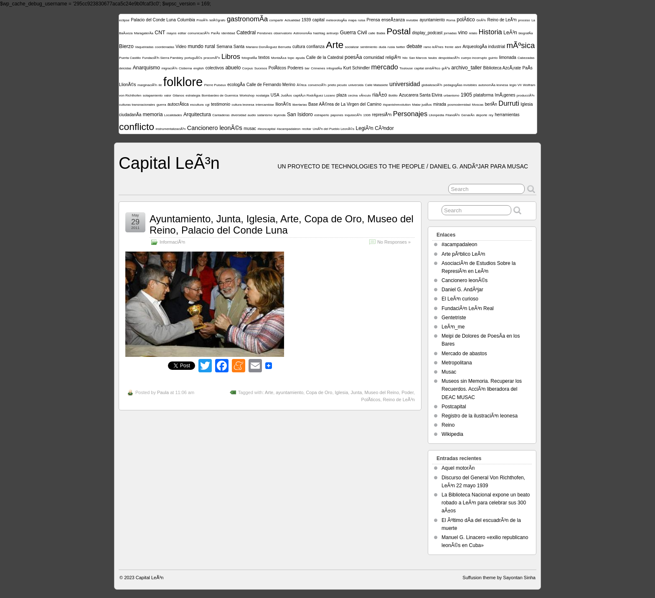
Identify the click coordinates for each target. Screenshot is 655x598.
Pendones (264, 33)
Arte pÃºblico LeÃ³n (463, 254)
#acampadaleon (289, 129)
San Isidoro (300, 114)
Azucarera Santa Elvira (420, 95)
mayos (172, 33)
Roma (451, 20)
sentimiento (368, 47)
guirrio (493, 58)
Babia (381, 33)
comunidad (373, 57)
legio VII (516, 85)
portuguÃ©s (193, 58)
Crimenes (318, 68)
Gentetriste (454, 318)
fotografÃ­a (249, 58)
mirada (439, 104)
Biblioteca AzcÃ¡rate (502, 68)
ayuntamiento (432, 20)
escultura (196, 105)
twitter (400, 47)
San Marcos (418, 58)
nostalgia (262, 95)
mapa (352, 20)
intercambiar (265, 105)
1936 (367, 115)
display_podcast (427, 33)
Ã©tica (302, 85)
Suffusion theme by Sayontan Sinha (499, 577)
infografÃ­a (334, 68)
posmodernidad (458, 105)
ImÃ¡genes (505, 95)
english (198, 68)
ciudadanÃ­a (130, 114)
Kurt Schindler (356, 68)
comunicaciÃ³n (198, 33)
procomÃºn (211, 58)
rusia (391, 47)
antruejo (333, 33)
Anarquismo (146, 68)
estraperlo (321, 115)
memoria (153, 114)
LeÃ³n (510, 33)
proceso (524, 20)
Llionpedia (436, 115)
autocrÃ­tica (178, 104)
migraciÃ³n (169, 68)
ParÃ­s (215, 33)
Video (180, 46)
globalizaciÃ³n (431, 85)
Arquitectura (197, 114)
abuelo (233, 68)
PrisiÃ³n (202, 20)
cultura (298, 46)
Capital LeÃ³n (169, 163)
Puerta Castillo (130, 58)
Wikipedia (452, 434)
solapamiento (153, 95)
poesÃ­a (353, 57)
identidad (228, 33)
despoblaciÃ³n (449, 58)
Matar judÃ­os (422, 105)
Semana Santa (230, 46)
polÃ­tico (466, 20)
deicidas (125, 68)
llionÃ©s (283, 104)
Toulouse (406, 68)
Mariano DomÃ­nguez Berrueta (268, 47)
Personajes (410, 114)
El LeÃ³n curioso (460, 299)
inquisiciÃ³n (353, 115)
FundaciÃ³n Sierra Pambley (162, 58)
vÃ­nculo (365, 95)
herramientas (507, 114)
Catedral (246, 33)
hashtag (319, 33)
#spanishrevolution (397, 105)
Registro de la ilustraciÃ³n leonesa (480, 416)
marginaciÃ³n (147, 85)
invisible (412, 20)
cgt (207, 105)
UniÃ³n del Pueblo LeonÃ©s (333, 129)
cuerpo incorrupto (474, 58)
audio (252, 115)
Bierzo (126, 46)
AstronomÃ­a (302, 33)
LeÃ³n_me (453, 327)
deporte (481, 115)
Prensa (373, 20)
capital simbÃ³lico (427, 68)
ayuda (300, 58)
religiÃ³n (393, 57)
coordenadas (164, 47)
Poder (407, 392)
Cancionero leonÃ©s (214, 128)
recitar (306, 129)
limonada (507, 57)
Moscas (478, 105)
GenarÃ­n (468, 115)
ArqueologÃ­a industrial (483, 46)
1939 (306, 20)
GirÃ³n (481, 20)
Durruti (508, 103)
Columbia (186, 20)
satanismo (264, 115)
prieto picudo (337, 85)
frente (449, 47)
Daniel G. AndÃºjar (462, 290)
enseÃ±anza (393, 20)
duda (382, 47)
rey (491, 115)
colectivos (215, 68)
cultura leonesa (242, 105)
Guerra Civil (353, 33)
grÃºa (446, 68)
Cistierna (185, 68)
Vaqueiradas (144, 47)
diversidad (238, 115)
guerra (161, 105)
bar (307, 68)
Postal (398, 31)
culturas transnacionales (137, 105)
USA (275, 95)
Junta (356, 392)
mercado (384, 67)
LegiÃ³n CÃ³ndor (375, 128)
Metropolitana (457, 363)
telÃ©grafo (218, 20)
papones (336, 115)
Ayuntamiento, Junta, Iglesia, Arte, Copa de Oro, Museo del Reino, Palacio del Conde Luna (282, 224)
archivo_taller (466, 68)
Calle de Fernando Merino (270, 84)
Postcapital (454, 407)
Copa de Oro (319, 392)
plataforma (483, 95)
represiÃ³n (382, 114)
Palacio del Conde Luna (153, 20)
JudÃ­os (286, 95)
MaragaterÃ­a (143, 33)
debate (414, 46)
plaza (341, 95)
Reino (448, 425)
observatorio (283, 33)
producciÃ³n (526, 95)
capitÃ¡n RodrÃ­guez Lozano (314, 95)
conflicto (136, 126)
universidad (404, 84)
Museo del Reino (382, 392)
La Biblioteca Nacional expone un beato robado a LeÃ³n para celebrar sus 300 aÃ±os (486, 503)
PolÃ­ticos (277, 68)
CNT (160, 33)
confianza (316, 46)
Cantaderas (220, 115)
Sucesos (260, 68)
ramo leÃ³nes (434, 47)
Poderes (295, 68)
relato (473, 33)
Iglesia (526, 104)
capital (318, 20)
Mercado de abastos (464, 353)
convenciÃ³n (317, 85)
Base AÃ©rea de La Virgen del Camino (344, 104)
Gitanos (178, 95)
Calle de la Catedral (324, 57)
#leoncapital (267, 129)
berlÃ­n (491, 104)
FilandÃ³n (452, 115)
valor (167, 95)
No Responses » (394, 241)
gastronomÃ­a (247, 19)
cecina (353, 95)
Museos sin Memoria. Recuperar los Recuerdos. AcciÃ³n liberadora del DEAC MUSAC (482, 389)
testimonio (220, 104)
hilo (404, 58)
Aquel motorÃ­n (458, 468)
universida (355, 85)
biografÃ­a (525, 33)
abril (458, 47)
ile (160, 85)
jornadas (450, 33)
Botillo (393, 95)
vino (462, 33)
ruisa (361, 20)
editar (182, 33)
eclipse (124, 20)
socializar (352, 47)
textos (264, 57)
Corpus (247, 68)
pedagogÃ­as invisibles (460, 85)
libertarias (299, 105)
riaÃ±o (379, 95)
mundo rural (201, 46)
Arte (334, 44)
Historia (490, 32)
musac (250, 128)
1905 (466, 95)
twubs (432, 58)
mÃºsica (520, 45)
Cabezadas (526, 58)
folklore (183, 82)
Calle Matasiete (376, 85)
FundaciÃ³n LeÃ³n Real (468, 308)
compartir (276, 20)
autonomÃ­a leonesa (493, 85)
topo (291, 58)
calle (371, 33)
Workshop (246, 95)
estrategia (192, 95)
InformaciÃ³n (172, 241)
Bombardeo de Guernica (220, 95)
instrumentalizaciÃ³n (170, 129)
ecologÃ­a (236, 84)
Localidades (173, 115)
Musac (449, 372)
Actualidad (292, 20)
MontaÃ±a (278, 58)
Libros (230, 57)
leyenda (280, 115)
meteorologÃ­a (336, 20)
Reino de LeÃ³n (502, 20)
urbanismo (451, 95)
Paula (163, 392)
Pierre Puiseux (215, 85)
